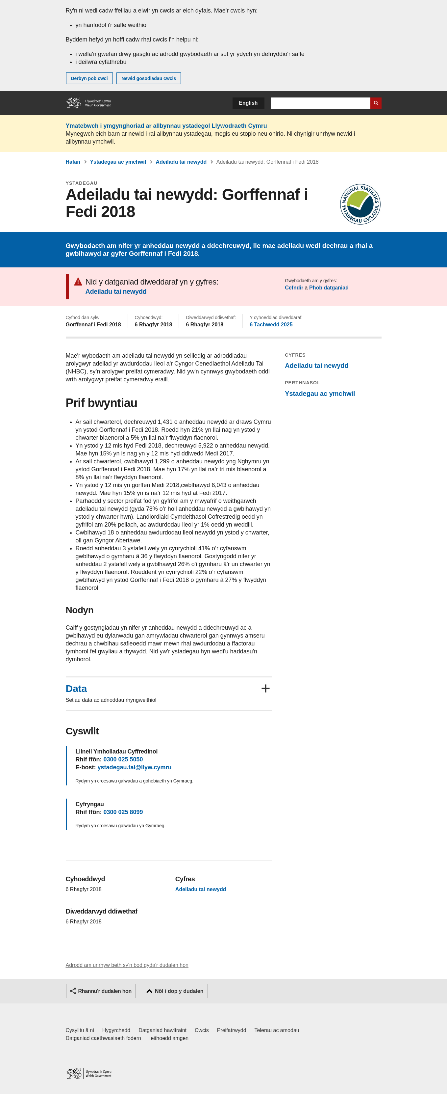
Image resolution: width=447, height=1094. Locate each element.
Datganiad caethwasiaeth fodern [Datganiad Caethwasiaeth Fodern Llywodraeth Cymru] (103, 1038)
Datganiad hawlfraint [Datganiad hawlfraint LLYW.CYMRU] (162, 1030)
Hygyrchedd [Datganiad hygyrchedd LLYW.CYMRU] (116, 1030)
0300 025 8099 (123, 812)
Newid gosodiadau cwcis (149, 78)
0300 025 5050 (123, 759)
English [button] (248, 103)
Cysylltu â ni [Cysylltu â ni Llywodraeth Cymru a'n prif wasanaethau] (80, 1030)
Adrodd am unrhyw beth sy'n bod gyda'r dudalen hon (127, 965)
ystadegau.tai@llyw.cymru (135, 767)
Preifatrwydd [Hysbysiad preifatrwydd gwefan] (231, 1030)
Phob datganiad (329, 287)
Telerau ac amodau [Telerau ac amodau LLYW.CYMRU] (277, 1030)
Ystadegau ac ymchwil (118, 162)
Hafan (73, 162)
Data (76, 688)
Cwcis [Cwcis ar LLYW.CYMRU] (202, 1030)
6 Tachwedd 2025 (271, 324)
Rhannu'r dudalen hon (105, 991)
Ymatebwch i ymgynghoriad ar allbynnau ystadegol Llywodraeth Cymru (166, 126)
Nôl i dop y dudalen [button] (179, 991)
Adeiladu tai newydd (181, 162)
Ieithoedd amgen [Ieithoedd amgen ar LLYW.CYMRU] (168, 1038)
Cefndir (294, 287)
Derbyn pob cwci (89, 78)
